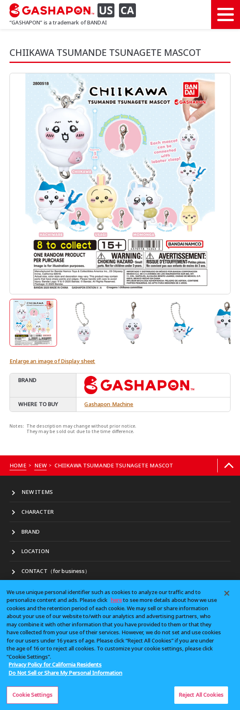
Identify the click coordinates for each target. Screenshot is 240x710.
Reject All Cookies (201, 694)
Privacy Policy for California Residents (55, 664)
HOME (18, 465)
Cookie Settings (32, 694)
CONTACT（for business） (55, 571)
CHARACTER (37, 511)
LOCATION (35, 551)
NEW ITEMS (37, 492)
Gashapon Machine (108, 404)
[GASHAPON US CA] (76, 10)
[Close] (227, 593)
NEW (40, 465)
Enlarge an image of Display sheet (52, 361)
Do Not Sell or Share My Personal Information (65, 672)
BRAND (30, 531)
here (116, 600)
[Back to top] (228, 465)
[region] (120, 645)
